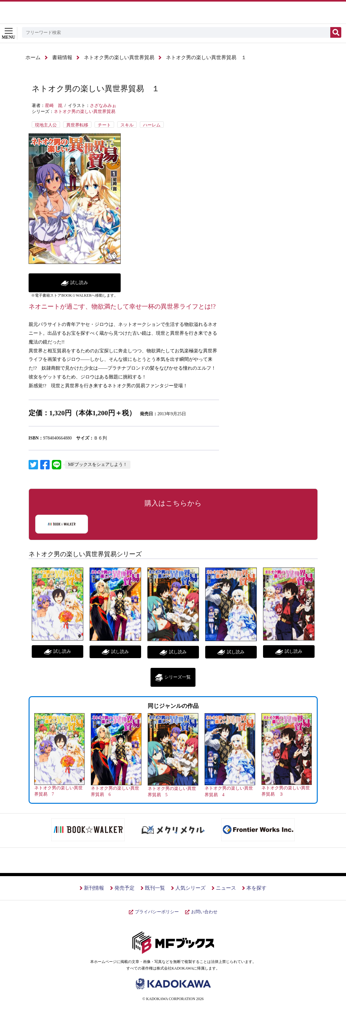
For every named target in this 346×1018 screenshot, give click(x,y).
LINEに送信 (56, 464)
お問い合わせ (204, 911)
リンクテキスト (33, 464)
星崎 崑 (54, 105)
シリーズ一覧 (177, 677)
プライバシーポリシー (157, 911)
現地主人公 (46, 125)
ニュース (226, 888)
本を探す (256, 888)
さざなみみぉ (103, 105)
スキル (127, 125)
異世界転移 (77, 125)
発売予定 (124, 888)
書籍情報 (62, 57)
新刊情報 (94, 888)
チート (104, 125)
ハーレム (152, 125)
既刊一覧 (155, 888)
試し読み (79, 282)
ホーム (33, 57)
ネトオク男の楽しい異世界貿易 (119, 57)
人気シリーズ (190, 888)
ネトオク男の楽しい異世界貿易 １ (206, 57)
